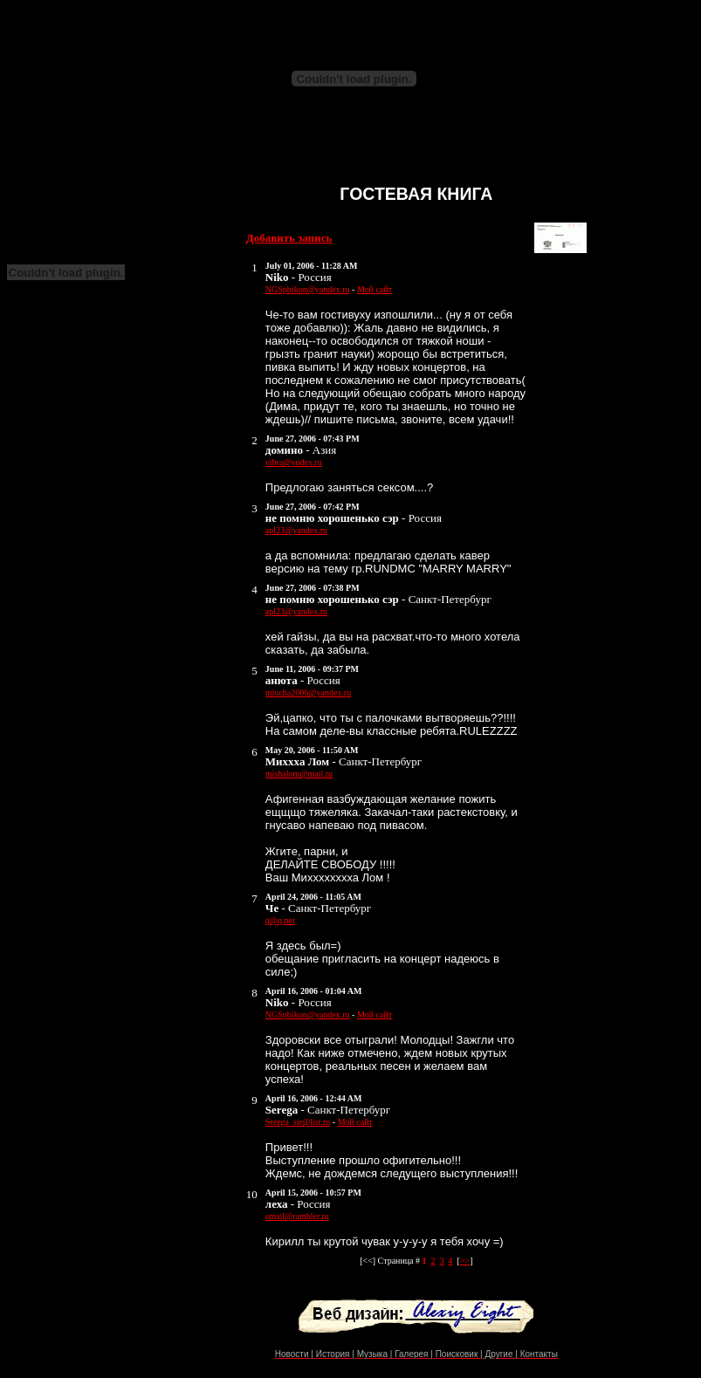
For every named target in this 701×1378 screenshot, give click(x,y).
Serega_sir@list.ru (297, 1122)
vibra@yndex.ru (293, 462)
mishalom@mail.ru (299, 773)
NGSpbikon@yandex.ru (307, 289)
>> (465, 1260)
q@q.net (280, 920)
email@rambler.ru (297, 1216)
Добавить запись (289, 237)
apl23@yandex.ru (296, 530)
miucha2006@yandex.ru (308, 692)
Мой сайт (374, 289)
